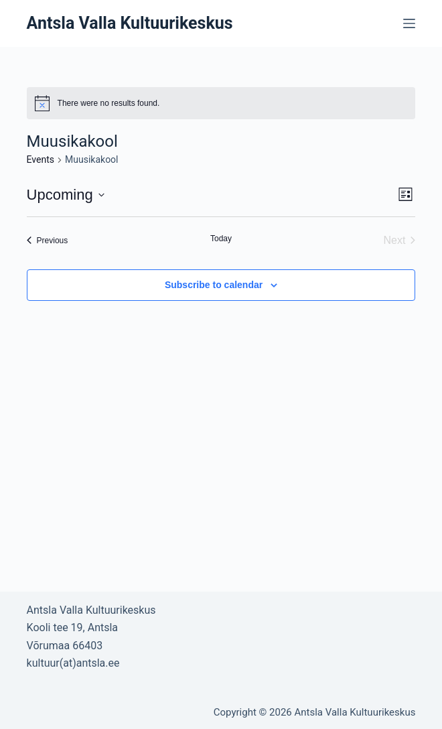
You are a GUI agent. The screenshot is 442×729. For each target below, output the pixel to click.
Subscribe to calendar (214, 284)
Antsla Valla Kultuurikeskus (130, 23)
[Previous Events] (47, 240)
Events (40, 159)
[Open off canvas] (409, 23)
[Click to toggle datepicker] (65, 195)
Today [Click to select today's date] (221, 238)
